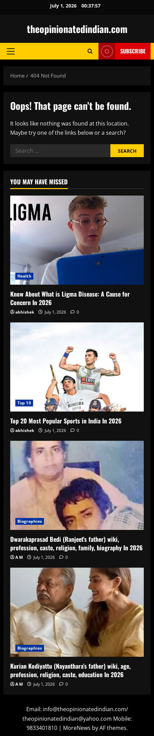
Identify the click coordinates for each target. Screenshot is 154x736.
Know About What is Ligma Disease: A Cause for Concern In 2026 (70, 298)
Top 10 (24, 403)
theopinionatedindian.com (77, 29)
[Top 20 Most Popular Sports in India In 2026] (77, 366)
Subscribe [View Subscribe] (121, 51)
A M (19, 557)
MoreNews (77, 728)
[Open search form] (90, 51)
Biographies (29, 521)
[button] (10, 51)
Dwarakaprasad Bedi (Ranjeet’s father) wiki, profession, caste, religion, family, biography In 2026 (76, 543)
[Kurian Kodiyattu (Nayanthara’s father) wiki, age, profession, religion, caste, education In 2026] (77, 612)
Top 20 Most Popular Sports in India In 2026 (66, 420)
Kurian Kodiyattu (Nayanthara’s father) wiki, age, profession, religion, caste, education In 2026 (70, 670)
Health (24, 276)
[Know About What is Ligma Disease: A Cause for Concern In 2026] (77, 240)
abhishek (24, 312)
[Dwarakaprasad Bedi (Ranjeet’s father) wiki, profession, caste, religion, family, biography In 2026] (77, 485)
